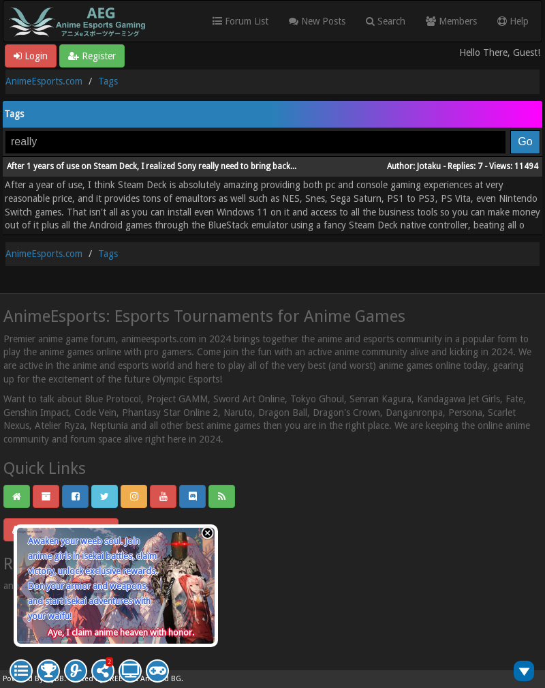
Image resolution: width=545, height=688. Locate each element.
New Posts (317, 21)
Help (513, 21)
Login (31, 55)
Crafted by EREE (95, 678)
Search (385, 21)
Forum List (240, 21)
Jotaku (429, 166)
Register (92, 55)
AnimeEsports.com (43, 81)
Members (451, 21)
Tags (108, 81)
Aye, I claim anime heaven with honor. (121, 632)
